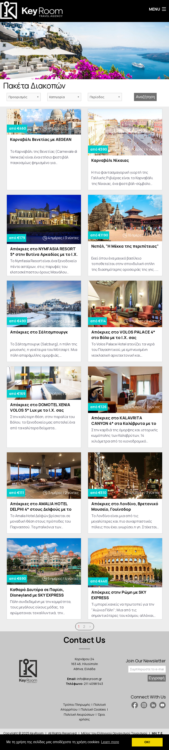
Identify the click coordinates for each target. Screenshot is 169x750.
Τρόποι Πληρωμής (76, 704)
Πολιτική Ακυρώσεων (79, 714)
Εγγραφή (157, 678)
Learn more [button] (110, 742)
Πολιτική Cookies (93, 709)
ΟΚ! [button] (147, 742)
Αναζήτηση (145, 97)
